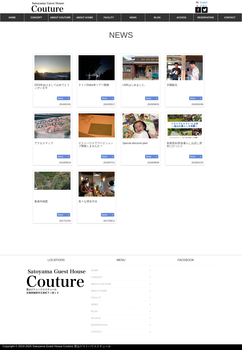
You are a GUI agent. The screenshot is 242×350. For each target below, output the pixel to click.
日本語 (203, 5)
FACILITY (109, 17)
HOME (12, 17)
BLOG (157, 17)
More (60, 98)
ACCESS (181, 17)
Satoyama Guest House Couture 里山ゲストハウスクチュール (71, 346)
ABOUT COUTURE (60, 17)
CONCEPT (36, 17)
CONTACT (229, 17)
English (204, 2)
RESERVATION (205, 17)
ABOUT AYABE (84, 17)
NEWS (133, 17)
